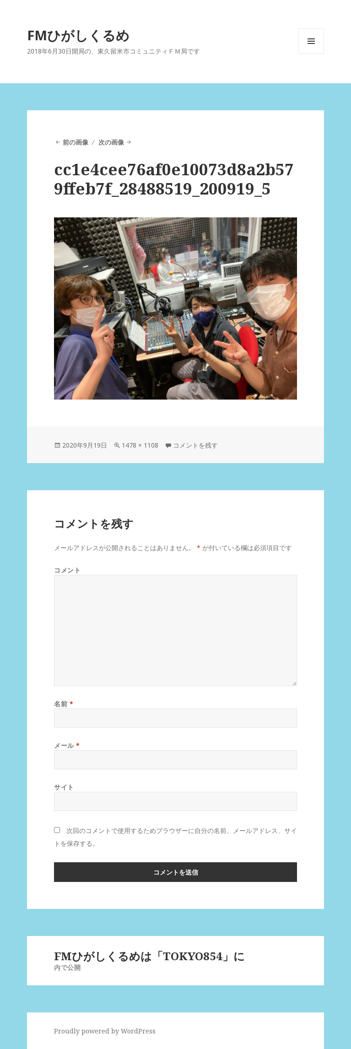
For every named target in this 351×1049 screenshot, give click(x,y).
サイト (64, 787)
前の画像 (75, 142)
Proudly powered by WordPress (105, 1031)
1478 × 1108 (140, 445)
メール (67, 745)
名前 (63, 703)
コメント (67, 570)
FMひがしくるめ (78, 35)
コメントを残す (195, 445)
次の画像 (111, 142)
